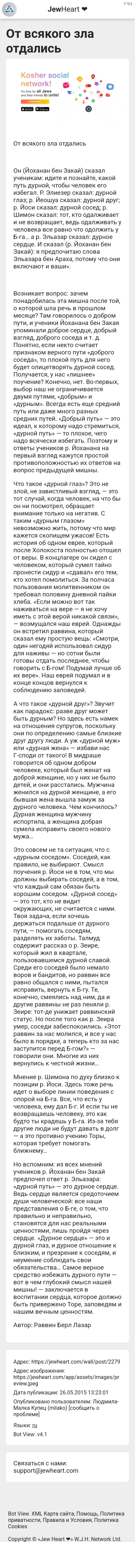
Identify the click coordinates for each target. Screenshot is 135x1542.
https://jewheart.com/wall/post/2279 (75, 1362)
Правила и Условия (67, 1520)
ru (34, 1425)
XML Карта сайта (52, 1514)
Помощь (86, 1514)
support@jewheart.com (45, 1470)
